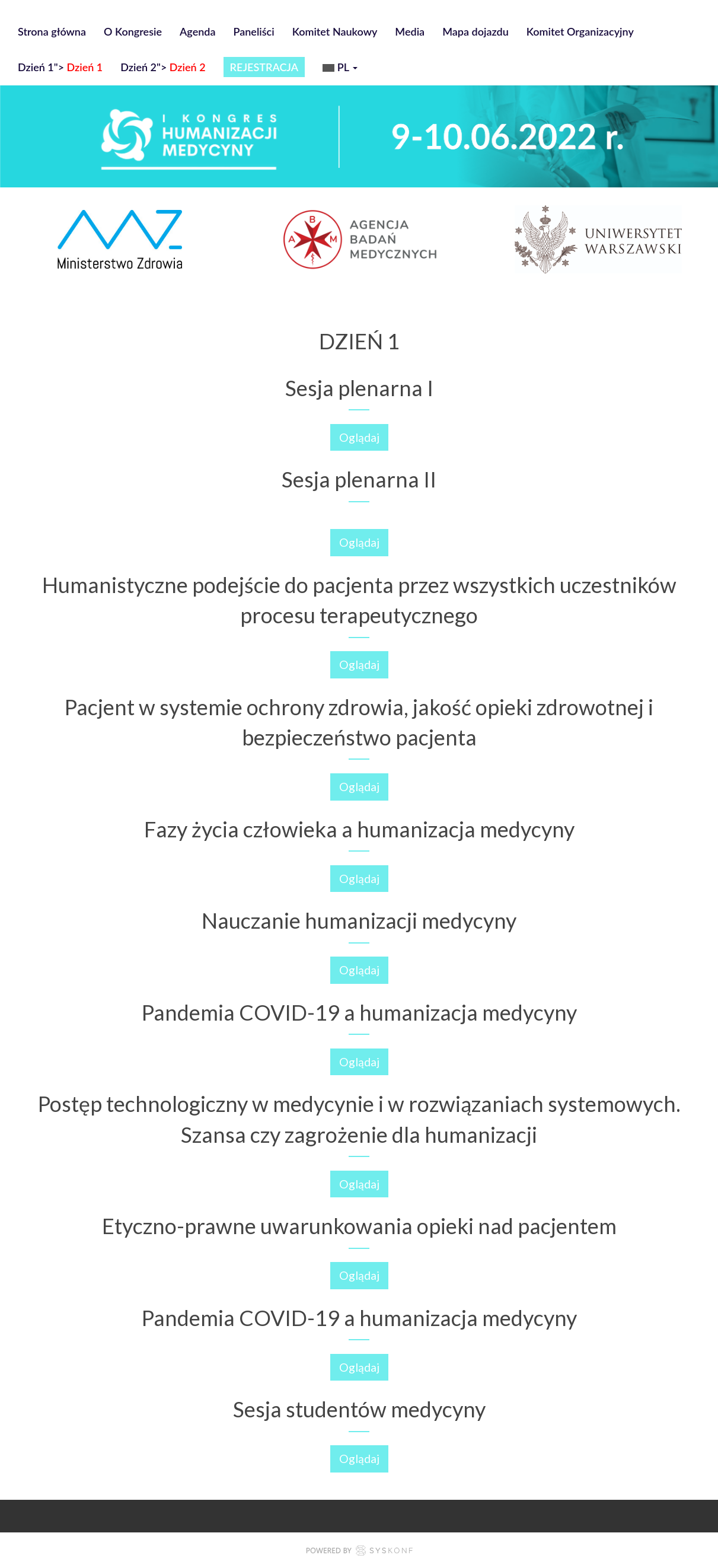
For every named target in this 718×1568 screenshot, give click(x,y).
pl (340, 68)
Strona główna (52, 31)
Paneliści (254, 31)
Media (410, 31)
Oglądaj (359, 437)
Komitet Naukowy (335, 31)
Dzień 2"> (162, 67)
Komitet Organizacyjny (580, 31)
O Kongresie (133, 31)
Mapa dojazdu (475, 31)
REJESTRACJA (264, 67)
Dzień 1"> (60, 67)
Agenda (198, 31)
